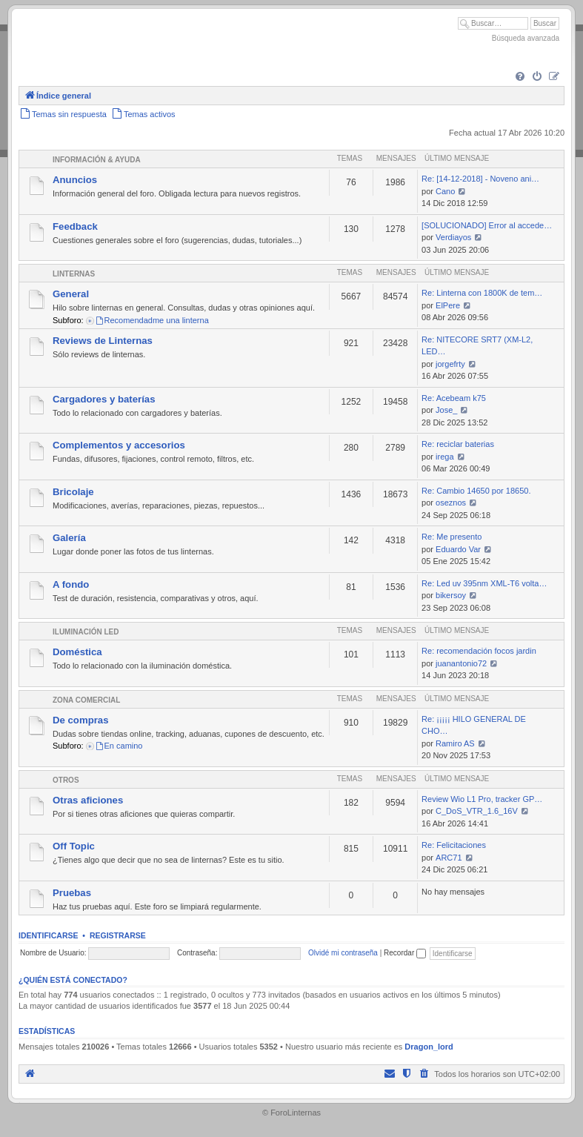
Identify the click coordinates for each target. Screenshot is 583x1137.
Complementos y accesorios (119, 445)
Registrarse (118, 935)
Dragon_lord (428, 1046)
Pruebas (72, 892)
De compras (81, 720)
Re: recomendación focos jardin (479, 650)
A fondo (71, 584)
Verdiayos (453, 237)
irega (444, 456)
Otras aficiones (88, 800)
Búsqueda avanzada (525, 38)
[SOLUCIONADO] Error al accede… (487, 225)
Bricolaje (73, 491)
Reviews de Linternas (103, 340)
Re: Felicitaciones (454, 845)
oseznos (451, 502)
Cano (445, 191)
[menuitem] (520, 77)
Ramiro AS (455, 743)
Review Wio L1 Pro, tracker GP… (482, 799)
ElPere (448, 305)
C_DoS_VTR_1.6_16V (477, 810)
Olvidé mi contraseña (343, 953)
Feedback (75, 226)
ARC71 (449, 857)
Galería (69, 537)
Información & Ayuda (97, 160)
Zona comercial (86, 700)
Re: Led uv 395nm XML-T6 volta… (484, 583)
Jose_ (446, 409)
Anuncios (75, 179)
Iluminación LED (86, 632)
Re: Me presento (452, 536)
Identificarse (49, 935)
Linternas (74, 274)
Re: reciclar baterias (458, 444)
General (71, 293)
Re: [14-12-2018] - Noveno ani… (480, 178)
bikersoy (451, 595)
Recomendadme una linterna (152, 320)
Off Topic (74, 846)
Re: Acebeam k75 (454, 398)
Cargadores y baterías (104, 399)
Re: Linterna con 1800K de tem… (482, 292)
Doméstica (77, 651)
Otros (66, 780)
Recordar (405, 953)
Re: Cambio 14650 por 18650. (476, 490)
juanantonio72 (461, 663)
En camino (119, 745)
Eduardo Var (458, 549)
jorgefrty (450, 363)
